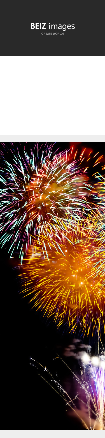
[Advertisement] (52, 100)
